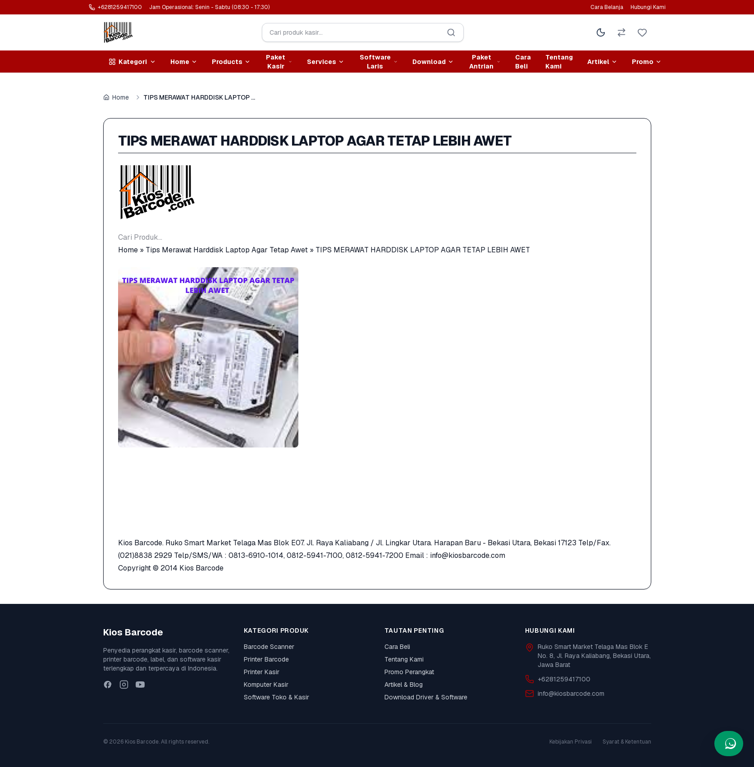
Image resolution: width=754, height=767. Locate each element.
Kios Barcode (201, 568)
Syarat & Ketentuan (627, 741)
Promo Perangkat (409, 672)
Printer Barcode (266, 659)
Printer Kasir (261, 672)
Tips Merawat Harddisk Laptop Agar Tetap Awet (227, 250)
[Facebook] (107, 684)
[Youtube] (140, 684)
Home (116, 97)
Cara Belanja (606, 7)
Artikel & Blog (403, 684)
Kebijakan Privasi (570, 741)
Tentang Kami (559, 61)
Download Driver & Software (425, 697)
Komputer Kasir (266, 684)
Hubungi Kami (648, 7)
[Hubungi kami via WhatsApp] (728, 743)
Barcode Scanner (269, 647)
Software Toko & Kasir (276, 697)
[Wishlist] (642, 32)
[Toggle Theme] (600, 32)
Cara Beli (523, 61)
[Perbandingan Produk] (621, 32)
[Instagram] (123, 684)
